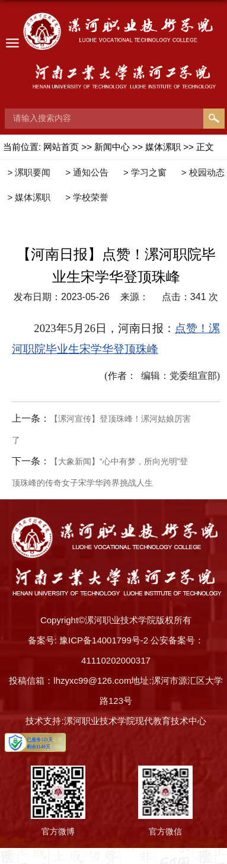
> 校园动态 (203, 172)
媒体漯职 (163, 147)
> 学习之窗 (145, 172)
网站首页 (61, 147)
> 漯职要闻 (28, 172)
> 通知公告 (86, 172)
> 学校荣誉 (86, 197)
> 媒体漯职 (28, 197)
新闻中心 (112, 147)
